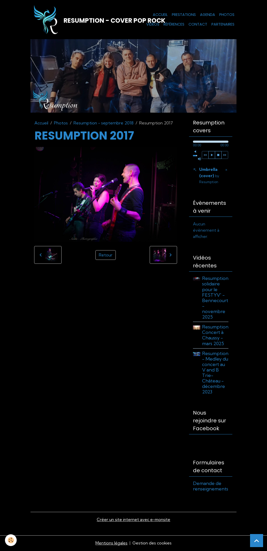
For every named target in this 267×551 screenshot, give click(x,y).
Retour (105, 255)
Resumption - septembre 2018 (104, 123)
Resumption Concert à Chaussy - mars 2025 (215, 336)
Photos (226, 14)
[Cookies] (11, 540)
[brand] (82, 19)
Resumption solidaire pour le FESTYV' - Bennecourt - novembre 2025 (215, 299)
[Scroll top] (256, 540)
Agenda (207, 14)
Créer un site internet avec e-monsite (133, 520)
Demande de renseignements (210, 487)
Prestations (184, 14)
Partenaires (222, 24)
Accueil (160, 14)
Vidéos (152, 24)
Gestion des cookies (152, 543)
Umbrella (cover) (209, 176)
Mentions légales (111, 543)
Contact (198, 24)
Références (173, 24)
